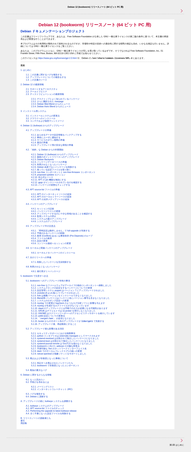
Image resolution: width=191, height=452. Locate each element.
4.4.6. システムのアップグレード (46, 221)
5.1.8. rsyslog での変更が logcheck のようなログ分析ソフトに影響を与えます (68, 303)
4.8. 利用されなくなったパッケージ (43, 267)
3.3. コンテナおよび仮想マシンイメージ (45, 121)
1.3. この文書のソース (36, 80)
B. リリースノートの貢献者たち (36, 418)
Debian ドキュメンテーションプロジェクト (53, 31)
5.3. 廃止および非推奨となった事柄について (47, 358)
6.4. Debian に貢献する (37, 396)
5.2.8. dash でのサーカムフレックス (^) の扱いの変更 (56, 351)
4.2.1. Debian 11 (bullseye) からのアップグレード (54, 154)
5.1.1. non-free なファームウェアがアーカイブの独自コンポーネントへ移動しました (71, 285)
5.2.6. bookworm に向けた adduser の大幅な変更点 (55, 346)
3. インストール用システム (33, 111)
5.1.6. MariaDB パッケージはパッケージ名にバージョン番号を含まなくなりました (70, 298)
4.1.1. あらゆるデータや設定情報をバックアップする (56, 135)
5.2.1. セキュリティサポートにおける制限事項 (53, 333)
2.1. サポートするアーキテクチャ (42, 89)
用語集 (24, 423)
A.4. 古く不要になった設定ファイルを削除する (48, 413)
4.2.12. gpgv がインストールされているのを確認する (56, 182)
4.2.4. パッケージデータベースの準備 (49, 162)
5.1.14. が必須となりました (53, 318)
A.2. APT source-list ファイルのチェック (45, 408)
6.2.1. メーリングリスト (42, 387)
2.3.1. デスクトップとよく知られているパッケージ (55, 99)
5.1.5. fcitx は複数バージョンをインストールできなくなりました (61, 295)
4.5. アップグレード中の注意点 (40, 226)
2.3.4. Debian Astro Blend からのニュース (51, 106)
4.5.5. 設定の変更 (39, 241)
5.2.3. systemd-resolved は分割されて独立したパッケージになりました (65, 338)
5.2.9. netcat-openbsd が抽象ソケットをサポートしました (58, 354)
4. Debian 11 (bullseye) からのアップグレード (42, 125)
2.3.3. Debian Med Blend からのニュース (50, 104)
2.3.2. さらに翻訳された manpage (47, 101)
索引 (23, 421)
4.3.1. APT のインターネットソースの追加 (51, 194)
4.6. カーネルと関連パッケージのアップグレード (49, 248)
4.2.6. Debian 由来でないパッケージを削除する (53, 167)
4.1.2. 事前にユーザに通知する (45, 137)
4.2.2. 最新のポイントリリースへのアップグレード (55, 157)
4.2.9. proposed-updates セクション (48, 175)
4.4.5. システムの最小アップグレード (49, 219)
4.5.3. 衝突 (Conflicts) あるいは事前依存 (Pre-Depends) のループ (62, 236)
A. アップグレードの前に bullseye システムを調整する (46, 401)
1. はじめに (26, 70)
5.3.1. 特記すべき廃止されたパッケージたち (52, 363)
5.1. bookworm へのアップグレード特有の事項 (48, 281)
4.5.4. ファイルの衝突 (41, 238)
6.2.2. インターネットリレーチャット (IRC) (51, 389)
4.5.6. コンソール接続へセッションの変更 (51, 243)
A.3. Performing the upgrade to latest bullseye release (51, 411)
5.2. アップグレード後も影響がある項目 (45, 329)
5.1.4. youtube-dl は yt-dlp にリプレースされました (55, 293)
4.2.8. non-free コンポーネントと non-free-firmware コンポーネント (63, 172)
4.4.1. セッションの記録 (42, 209)
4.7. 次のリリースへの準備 (38, 257)
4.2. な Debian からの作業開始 (44, 150)
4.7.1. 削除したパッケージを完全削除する (51, 262)
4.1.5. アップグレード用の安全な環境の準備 (52, 145)
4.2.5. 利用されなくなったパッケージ (49, 164)
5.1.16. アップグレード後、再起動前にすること (53, 324)
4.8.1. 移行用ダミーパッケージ (45, 271)
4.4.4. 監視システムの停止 (43, 216)
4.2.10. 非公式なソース (42, 177)
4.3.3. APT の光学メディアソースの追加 (50, 199)
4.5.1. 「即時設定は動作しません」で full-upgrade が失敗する (60, 231)
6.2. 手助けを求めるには (37, 382)
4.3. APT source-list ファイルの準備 (43, 189)
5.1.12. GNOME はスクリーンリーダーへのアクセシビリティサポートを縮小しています (73, 313)
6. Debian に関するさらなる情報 (36, 375)
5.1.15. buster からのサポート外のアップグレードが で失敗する (67, 321)
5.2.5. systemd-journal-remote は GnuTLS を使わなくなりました (61, 343)
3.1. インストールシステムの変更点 (43, 116)
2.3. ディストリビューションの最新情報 (45, 94)
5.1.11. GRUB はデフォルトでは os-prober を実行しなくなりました (63, 311)
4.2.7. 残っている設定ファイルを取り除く (51, 170)
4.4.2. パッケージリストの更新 (45, 211)
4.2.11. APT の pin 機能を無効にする (48, 180)
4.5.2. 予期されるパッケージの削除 (48, 233)
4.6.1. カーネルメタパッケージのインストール (53, 253)
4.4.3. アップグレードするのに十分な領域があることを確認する (61, 214)
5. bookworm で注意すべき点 (34, 276)
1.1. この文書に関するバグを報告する (44, 75)
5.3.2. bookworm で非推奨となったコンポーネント (55, 365)
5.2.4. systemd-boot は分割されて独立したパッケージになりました (63, 341)
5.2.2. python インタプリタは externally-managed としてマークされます (65, 336)
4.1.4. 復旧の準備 (39, 142)
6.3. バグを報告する (35, 394)
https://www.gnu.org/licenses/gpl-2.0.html (57, 58)
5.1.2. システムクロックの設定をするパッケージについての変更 (61, 288)
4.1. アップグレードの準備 (38, 130)
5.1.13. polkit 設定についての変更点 (48, 316)
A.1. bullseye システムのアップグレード (45, 406)
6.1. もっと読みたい (35, 379)
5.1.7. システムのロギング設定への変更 (50, 300)
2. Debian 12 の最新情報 (32, 84)
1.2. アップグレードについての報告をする (46, 77)
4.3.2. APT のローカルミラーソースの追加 (51, 197)
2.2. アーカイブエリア (36, 92)
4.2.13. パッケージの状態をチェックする (50, 185)
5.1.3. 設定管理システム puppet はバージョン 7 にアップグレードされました (67, 290)
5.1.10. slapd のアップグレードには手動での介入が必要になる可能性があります (69, 308)
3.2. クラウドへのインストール (40, 118)
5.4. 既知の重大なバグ (36, 370)
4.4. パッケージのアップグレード (42, 204)
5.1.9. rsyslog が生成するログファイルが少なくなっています (60, 306)
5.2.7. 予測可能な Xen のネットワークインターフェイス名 (59, 348)
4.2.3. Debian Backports (42, 159)
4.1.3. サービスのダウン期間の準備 (48, 140)
